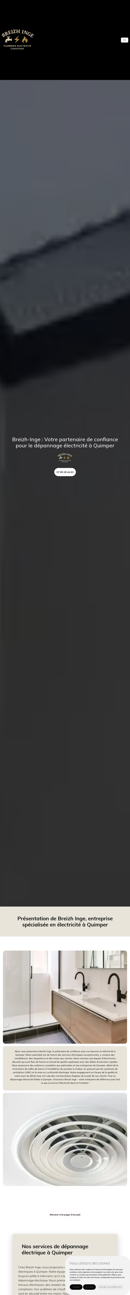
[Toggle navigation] (124, 40)
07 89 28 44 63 (65, 472)
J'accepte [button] (76, 1287)
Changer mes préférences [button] (110, 1287)
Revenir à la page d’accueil (65, 1214)
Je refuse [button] (89, 1287)
